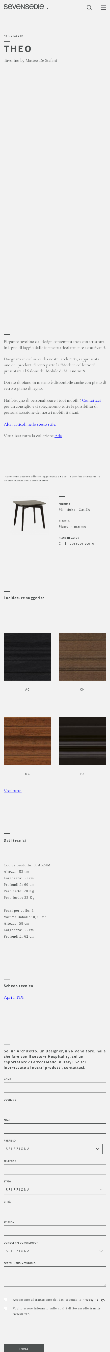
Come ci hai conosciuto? (55, 1248)
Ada (58, 436)
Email (55, 1126)
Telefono (55, 1166)
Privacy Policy (93, 1300)
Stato (55, 1187)
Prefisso (53, 1146)
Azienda (55, 1228)
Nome (55, 1085)
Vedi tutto (13, 790)
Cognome (55, 1105)
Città (55, 1207)
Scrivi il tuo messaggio (55, 1274)
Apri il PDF (14, 997)
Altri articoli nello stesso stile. (30, 424)
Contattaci (91, 400)
